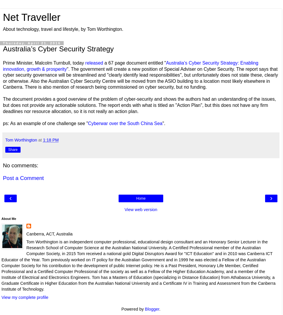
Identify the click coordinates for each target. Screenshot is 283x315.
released (94, 62)
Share (13, 150)
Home (141, 198)
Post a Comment (23, 178)
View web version (140, 209)
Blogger (152, 309)
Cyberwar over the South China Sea (125, 123)
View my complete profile (24, 297)
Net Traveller (31, 17)
